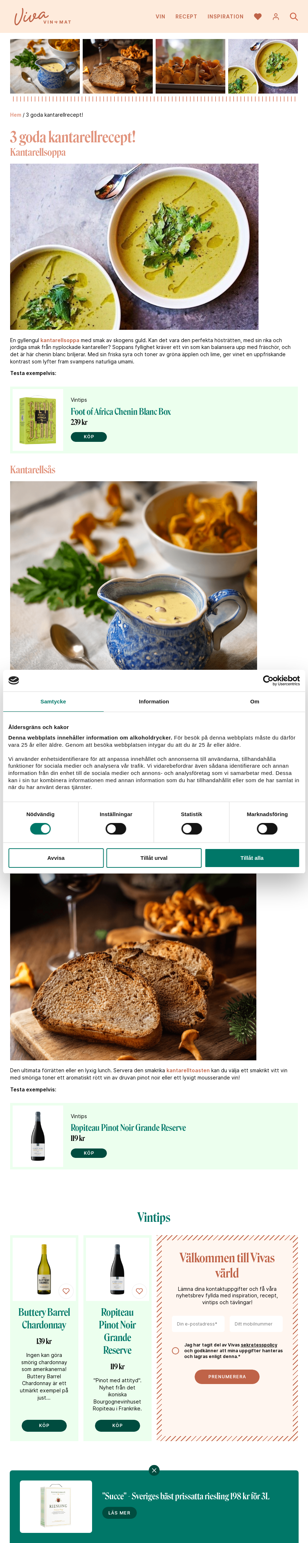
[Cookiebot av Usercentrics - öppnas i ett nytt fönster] (268, 680)
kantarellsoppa (59, 340)
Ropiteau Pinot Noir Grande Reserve (128, 1127)
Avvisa (56, 858)
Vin (160, 18)
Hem (15, 115)
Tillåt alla (252, 858)
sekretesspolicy (259, 1345)
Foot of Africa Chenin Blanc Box (121, 411)
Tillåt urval (154, 858)
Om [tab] (254, 701)
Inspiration (226, 18)
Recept (186, 18)
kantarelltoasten (188, 1070)
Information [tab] (154, 701)
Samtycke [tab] (53, 701)
